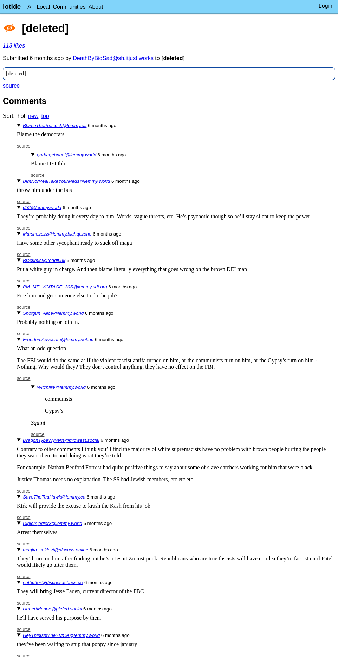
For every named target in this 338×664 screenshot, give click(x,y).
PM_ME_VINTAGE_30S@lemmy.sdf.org (65, 286)
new (33, 116)
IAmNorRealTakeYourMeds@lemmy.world (66, 181)
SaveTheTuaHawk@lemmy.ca (54, 497)
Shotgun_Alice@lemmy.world (53, 313)
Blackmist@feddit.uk (44, 260)
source (11, 86)
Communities (69, 7)
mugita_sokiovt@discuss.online (55, 549)
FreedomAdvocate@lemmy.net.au (58, 339)
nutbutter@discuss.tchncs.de (53, 582)
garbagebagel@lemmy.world (66, 154)
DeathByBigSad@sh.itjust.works (113, 58)
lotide (12, 6)
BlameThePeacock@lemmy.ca (54, 125)
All (30, 7)
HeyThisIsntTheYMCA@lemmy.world (61, 635)
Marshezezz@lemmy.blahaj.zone (57, 234)
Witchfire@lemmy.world (61, 387)
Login (325, 6)
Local (43, 7)
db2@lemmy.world (42, 207)
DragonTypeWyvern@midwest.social (61, 440)
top (45, 116)
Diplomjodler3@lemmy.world (52, 523)
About (96, 7)
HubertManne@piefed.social (52, 609)
